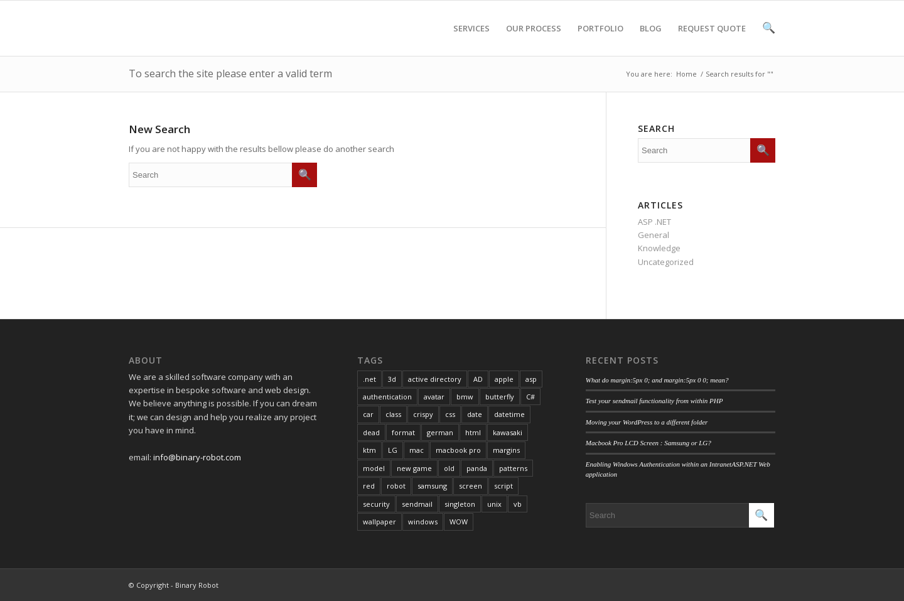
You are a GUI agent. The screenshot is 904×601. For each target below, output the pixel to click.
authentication (387, 396)
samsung (432, 485)
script (503, 485)
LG (392, 450)
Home (686, 74)
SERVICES (471, 39)
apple (504, 379)
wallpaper (379, 521)
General (653, 235)
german (440, 432)
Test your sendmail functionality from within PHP (654, 400)
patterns (513, 468)
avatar (434, 396)
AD (478, 379)
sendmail (417, 504)
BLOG (651, 39)
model (374, 468)
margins (506, 450)
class (393, 414)
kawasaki (507, 432)
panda (476, 468)
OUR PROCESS (533, 39)
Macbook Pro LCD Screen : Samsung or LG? (648, 443)
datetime (509, 414)
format (403, 432)
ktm (369, 450)
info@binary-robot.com (197, 457)
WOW (458, 521)
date (474, 414)
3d (392, 379)
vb (518, 504)
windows (423, 521)
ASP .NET (654, 221)
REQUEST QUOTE (712, 39)
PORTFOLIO (600, 39)
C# (530, 396)
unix (494, 504)
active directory (434, 379)
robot (396, 485)
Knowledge (659, 248)
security (376, 504)
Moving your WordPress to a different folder (647, 422)
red (369, 485)
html (473, 432)
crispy (423, 414)
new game (414, 468)
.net (369, 379)
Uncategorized (666, 262)
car (368, 414)
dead (371, 432)
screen (470, 485)
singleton (459, 504)
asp (531, 379)
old (449, 468)
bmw (464, 396)
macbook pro (458, 450)
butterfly (499, 396)
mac (416, 450)
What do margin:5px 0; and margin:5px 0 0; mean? (657, 380)
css (450, 414)
